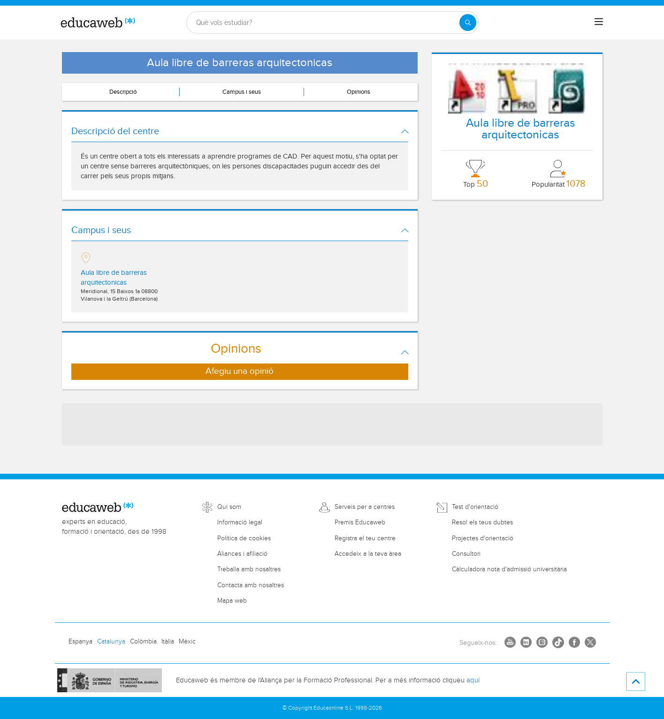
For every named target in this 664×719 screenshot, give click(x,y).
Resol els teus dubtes (482, 522)
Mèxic (187, 641)
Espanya (80, 641)
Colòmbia (143, 641)
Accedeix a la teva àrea (368, 554)
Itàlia (167, 641)
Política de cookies (244, 538)
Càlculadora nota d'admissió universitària (509, 569)
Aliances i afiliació (242, 554)
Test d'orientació (475, 507)
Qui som (229, 507)
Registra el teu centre (365, 538)
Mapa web (232, 601)
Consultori (466, 554)
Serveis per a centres (365, 507)
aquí (473, 680)
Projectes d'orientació (482, 538)
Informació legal (239, 522)
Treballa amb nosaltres (249, 569)
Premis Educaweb (360, 522)
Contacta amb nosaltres (250, 585)
